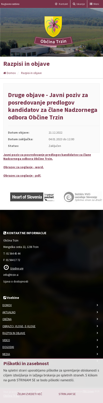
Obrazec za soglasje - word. (23, 167)
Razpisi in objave (31, 73)
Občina (7, 319)
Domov (9, 73)
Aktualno (9, 312)
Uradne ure (16, 268)
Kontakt (61, 4)
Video (6, 340)
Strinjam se (67, 394)
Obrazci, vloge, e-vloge (19, 326)
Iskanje (79, 4)
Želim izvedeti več (29, 394)
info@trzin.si (10, 275)
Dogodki (8, 347)
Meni (94, 4)
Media (6, 354)
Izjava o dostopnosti (15, 281)
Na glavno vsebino (10, 4)
